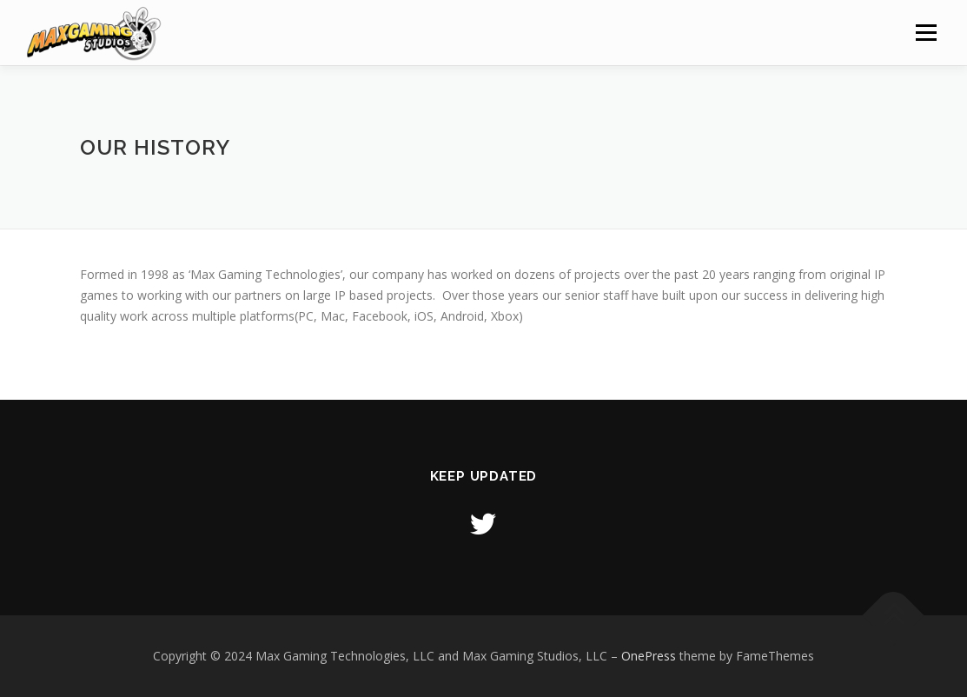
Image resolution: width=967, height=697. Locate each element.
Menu (926, 32)
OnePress (648, 655)
